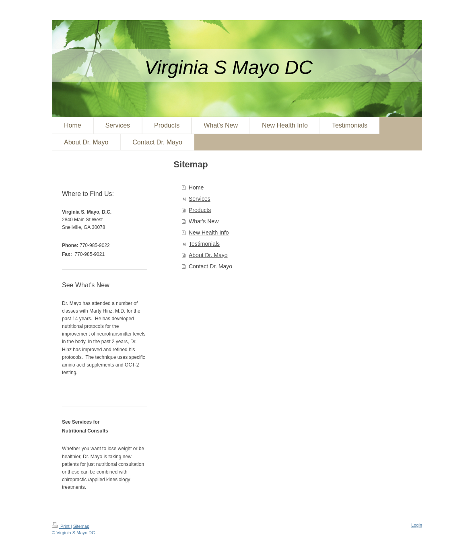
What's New (203, 221)
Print (61, 526)
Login (416, 525)
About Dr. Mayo (208, 255)
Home (196, 187)
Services (199, 199)
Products (200, 210)
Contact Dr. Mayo (210, 266)
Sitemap (81, 526)
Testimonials (204, 244)
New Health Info (209, 232)
